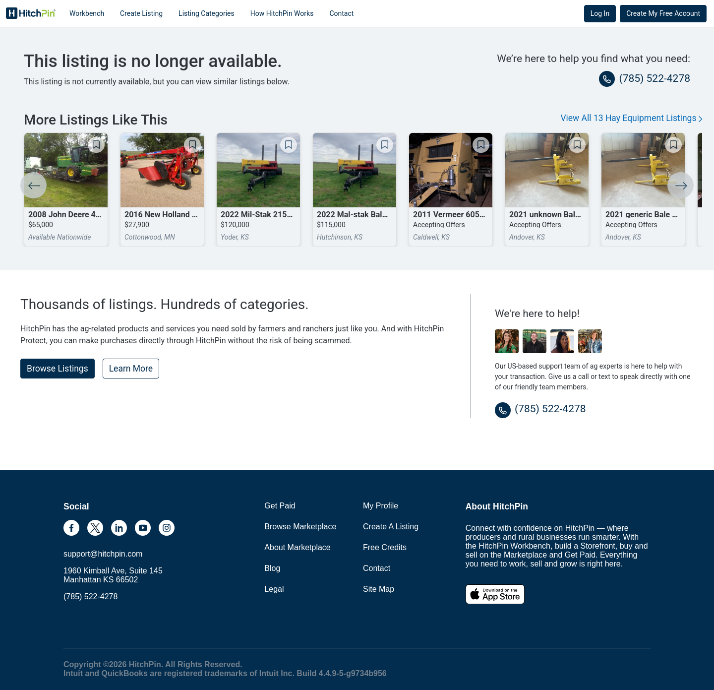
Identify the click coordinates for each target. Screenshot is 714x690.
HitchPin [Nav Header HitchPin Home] (31, 13)
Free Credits (385, 547)
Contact (341, 13)
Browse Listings (57, 369)
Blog (272, 568)
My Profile (380, 506)
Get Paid (279, 506)
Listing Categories (206, 13)
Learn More (131, 369)
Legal (274, 589)
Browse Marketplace (300, 526)
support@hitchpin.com (102, 554)
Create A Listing (390, 526)
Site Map (378, 589)
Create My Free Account (663, 13)
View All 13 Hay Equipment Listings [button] (631, 118)
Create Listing (141, 13)
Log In (600, 13)
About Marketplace (297, 547)
